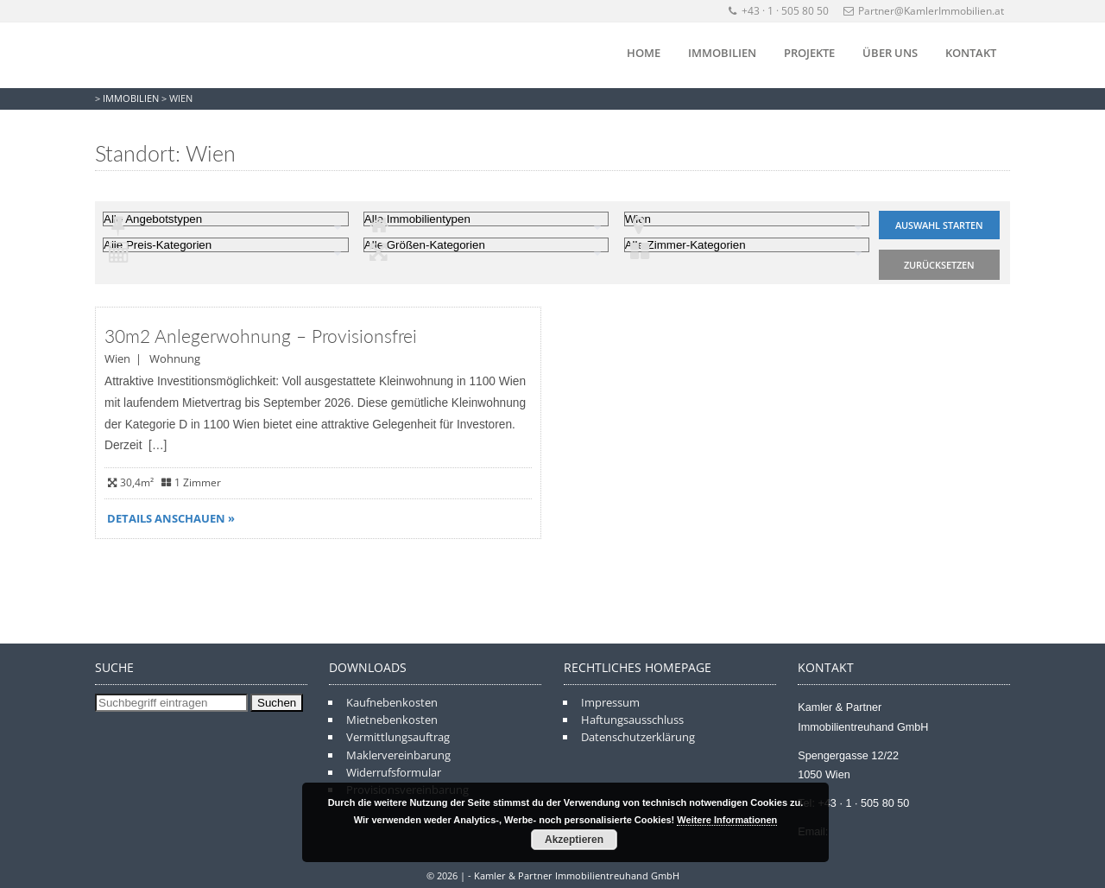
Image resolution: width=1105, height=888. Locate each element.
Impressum (610, 702)
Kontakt (970, 52)
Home (643, 52)
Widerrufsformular (393, 772)
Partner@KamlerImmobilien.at (923, 10)
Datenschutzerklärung (638, 737)
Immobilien (722, 52)
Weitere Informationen (727, 820)
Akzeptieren (574, 840)
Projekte (809, 52)
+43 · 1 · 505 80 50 (779, 10)
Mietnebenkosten (392, 719)
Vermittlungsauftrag (398, 737)
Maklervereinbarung (398, 755)
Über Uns (890, 52)
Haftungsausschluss (632, 719)
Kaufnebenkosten (392, 702)
